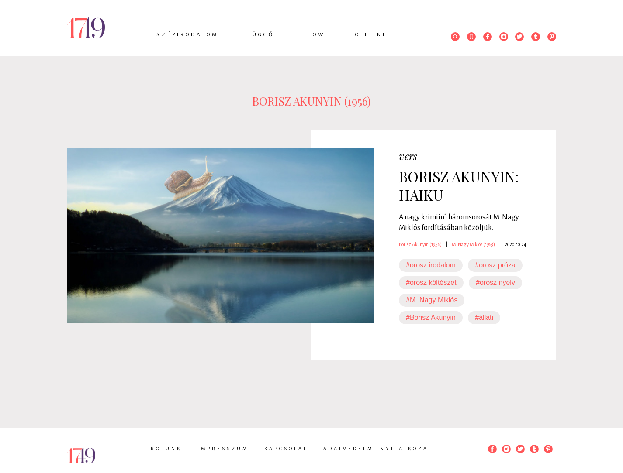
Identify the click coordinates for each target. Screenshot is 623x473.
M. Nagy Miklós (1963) (473, 244)
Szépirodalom (187, 35)
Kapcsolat (286, 448)
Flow (314, 35)
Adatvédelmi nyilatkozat (378, 448)
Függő (261, 35)
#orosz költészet (431, 282)
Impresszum (223, 448)
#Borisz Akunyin (431, 317)
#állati (484, 317)
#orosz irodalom (431, 265)
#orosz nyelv (495, 282)
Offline (371, 35)
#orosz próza (495, 265)
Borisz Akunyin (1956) (420, 244)
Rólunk (166, 448)
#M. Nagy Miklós (431, 300)
